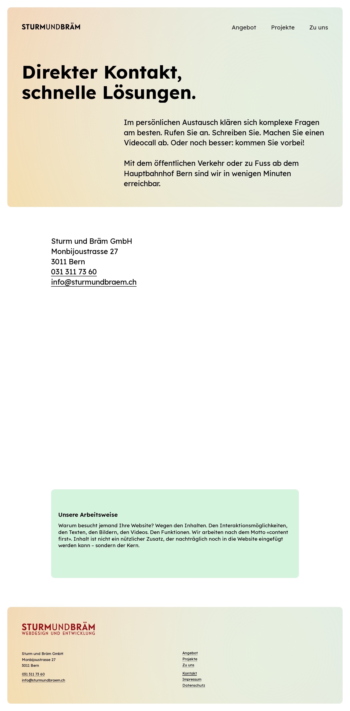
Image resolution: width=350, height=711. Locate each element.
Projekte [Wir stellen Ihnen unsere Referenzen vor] (189, 659)
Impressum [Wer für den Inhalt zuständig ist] (191, 679)
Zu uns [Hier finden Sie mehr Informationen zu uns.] (318, 27)
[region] (175, 390)
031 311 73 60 (74, 271)
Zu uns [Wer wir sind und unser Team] (188, 665)
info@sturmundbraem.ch (94, 281)
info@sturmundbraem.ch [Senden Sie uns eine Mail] (43, 680)
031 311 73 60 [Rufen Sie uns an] (33, 674)
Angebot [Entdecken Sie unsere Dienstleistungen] (190, 653)
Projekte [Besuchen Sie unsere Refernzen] (283, 27)
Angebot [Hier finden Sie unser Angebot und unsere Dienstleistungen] (244, 27)
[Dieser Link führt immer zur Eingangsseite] (51, 27)
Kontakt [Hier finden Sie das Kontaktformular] (189, 673)
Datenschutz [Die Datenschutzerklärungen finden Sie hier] (193, 685)
